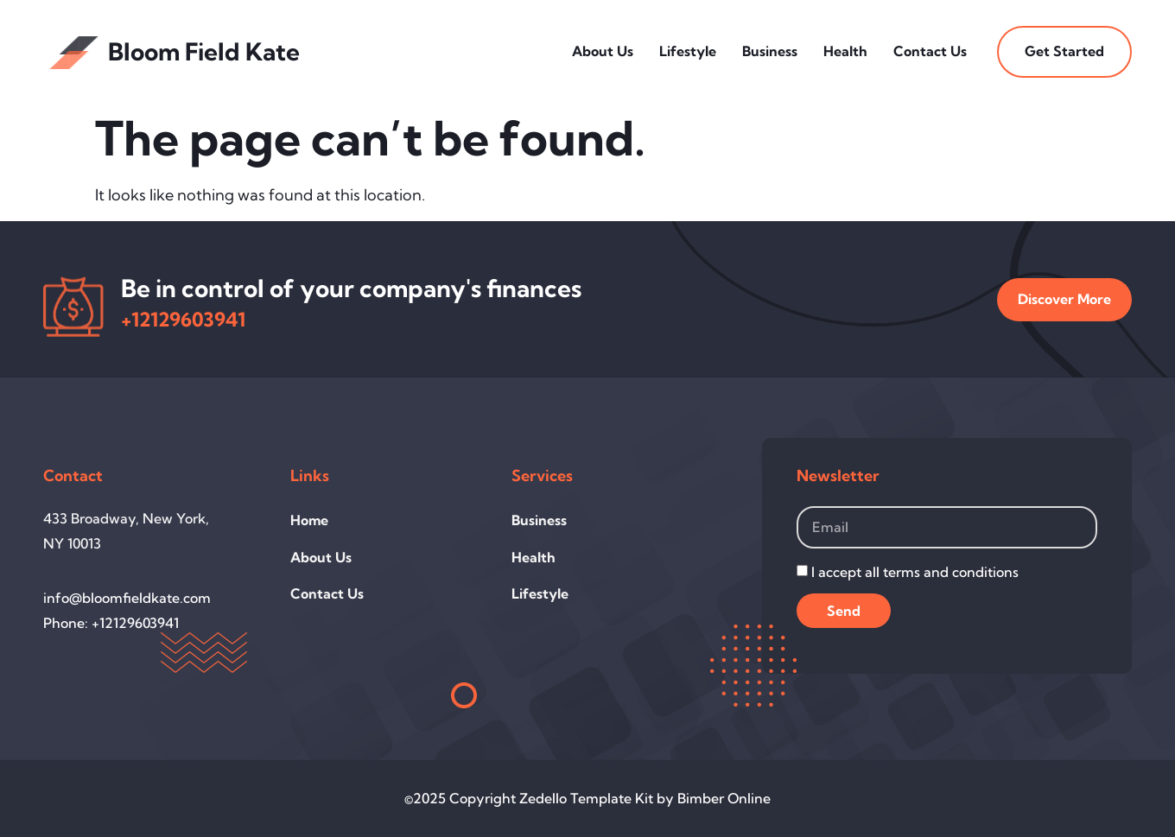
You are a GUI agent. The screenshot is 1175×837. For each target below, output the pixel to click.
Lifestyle (687, 51)
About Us (602, 51)
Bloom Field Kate (204, 51)
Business (769, 51)
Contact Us (930, 51)
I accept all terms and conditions (915, 571)
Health (845, 51)
